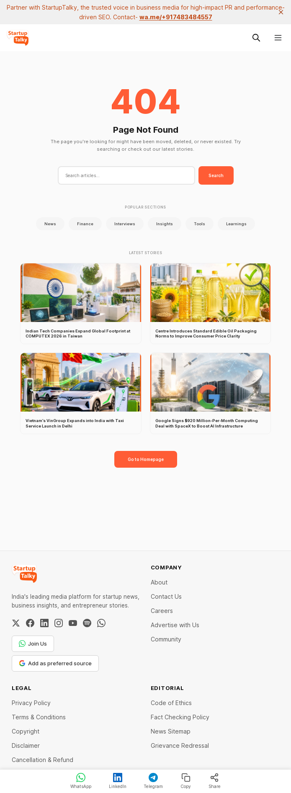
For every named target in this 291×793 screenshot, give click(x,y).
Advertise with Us (175, 624)
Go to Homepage (146, 459)
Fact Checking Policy (180, 717)
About (159, 582)
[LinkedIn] (44, 623)
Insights (164, 223)
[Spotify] (87, 623)
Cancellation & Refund (42, 759)
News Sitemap (171, 731)
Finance (85, 223)
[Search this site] (256, 37)
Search (216, 175)
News (50, 223)
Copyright (25, 731)
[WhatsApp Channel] (101, 623)
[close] (281, 12)
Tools (199, 223)
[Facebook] (30, 623)
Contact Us (166, 596)
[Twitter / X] (16, 623)
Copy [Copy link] (185, 781)
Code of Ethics (171, 702)
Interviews (124, 223)
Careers (162, 610)
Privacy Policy (31, 702)
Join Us (33, 643)
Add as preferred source (55, 663)
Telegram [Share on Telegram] (153, 781)
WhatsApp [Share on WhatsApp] (80, 781)
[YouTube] (73, 623)
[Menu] (278, 37)
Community (166, 639)
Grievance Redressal (180, 745)
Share (215, 781)
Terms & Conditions (39, 717)
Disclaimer (26, 745)
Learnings (236, 223)
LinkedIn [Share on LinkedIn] (117, 781)
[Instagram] (58, 623)
